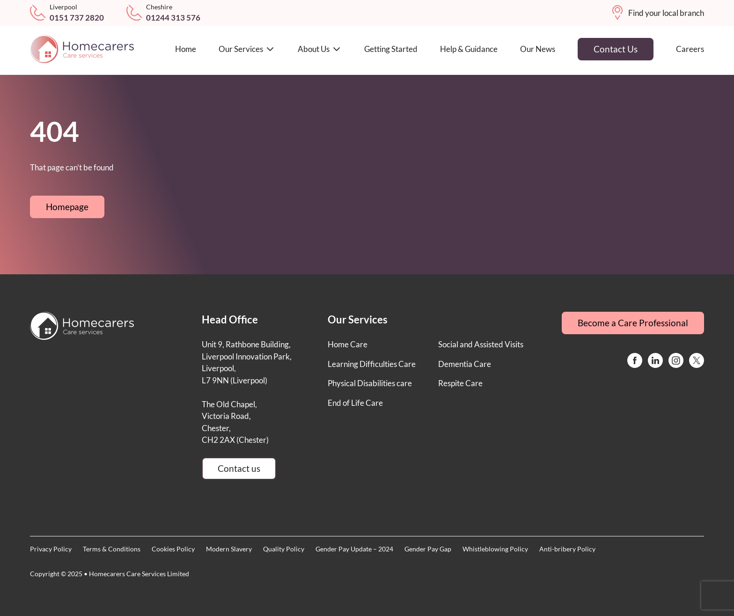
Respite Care (460, 383)
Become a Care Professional (633, 322)
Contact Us (616, 49)
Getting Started (391, 49)
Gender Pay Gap (427, 549)
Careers (690, 49)
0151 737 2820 (77, 17)
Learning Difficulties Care (372, 364)
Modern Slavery (229, 549)
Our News (537, 49)
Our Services (247, 49)
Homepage (67, 206)
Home (185, 49)
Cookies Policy (173, 549)
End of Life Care (355, 403)
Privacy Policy (51, 549)
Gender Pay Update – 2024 (354, 549)
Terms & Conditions (111, 549)
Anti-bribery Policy (567, 549)
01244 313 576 (173, 17)
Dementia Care (464, 364)
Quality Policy (283, 549)
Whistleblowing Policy (495, 549)
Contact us (239, 468)
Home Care (347, 344)
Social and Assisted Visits (480, 344)
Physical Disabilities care (370, 383)
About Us (320, 49)
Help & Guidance (469, 49)
